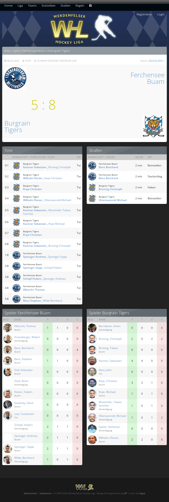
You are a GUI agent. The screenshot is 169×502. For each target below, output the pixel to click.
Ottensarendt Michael (57, 200)
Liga (20, 5)
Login (161, 14)
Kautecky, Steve (23, 403)
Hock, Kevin (21, 381)
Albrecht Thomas (34, 289)
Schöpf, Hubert (23, 425)
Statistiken (48, 5)
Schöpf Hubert (53, 268)
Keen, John (105, 370)
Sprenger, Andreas (25, 436)
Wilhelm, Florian (108, 438)
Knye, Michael (107, 392)
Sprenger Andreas (34, 257)
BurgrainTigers (17, 126)
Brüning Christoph (59, 167)
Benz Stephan (32, 300)
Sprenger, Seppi (24, 447)
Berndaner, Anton (110, 326)
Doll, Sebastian (23, 370)
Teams (32, 5)
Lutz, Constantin (24, 414)
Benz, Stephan (23, 359)
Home (8, 5)
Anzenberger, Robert (27, 337)
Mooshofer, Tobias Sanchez (110, 403)
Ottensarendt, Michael (112, 416)
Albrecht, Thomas (25, 326)
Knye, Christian (108, 381)
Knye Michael (56, 224)
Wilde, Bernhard (24, 458)
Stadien (65, 5)
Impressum (45, 493)
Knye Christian (53, 178)
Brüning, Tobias (108, 348)
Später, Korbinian (109, 427)
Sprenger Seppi (57, 257)
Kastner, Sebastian (110, 361)
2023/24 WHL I (157, 60)
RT (126, 493)
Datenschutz (30, 493)
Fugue (142, 493)
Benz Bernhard (108, 167)
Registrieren (144, 14)
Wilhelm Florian (32, 178)
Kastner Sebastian (34, 167)
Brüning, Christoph (110, 339)
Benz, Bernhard (23, 348)
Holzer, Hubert (23, 392)
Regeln (79, 5)
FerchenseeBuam (147, 78)
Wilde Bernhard (52, 300)
